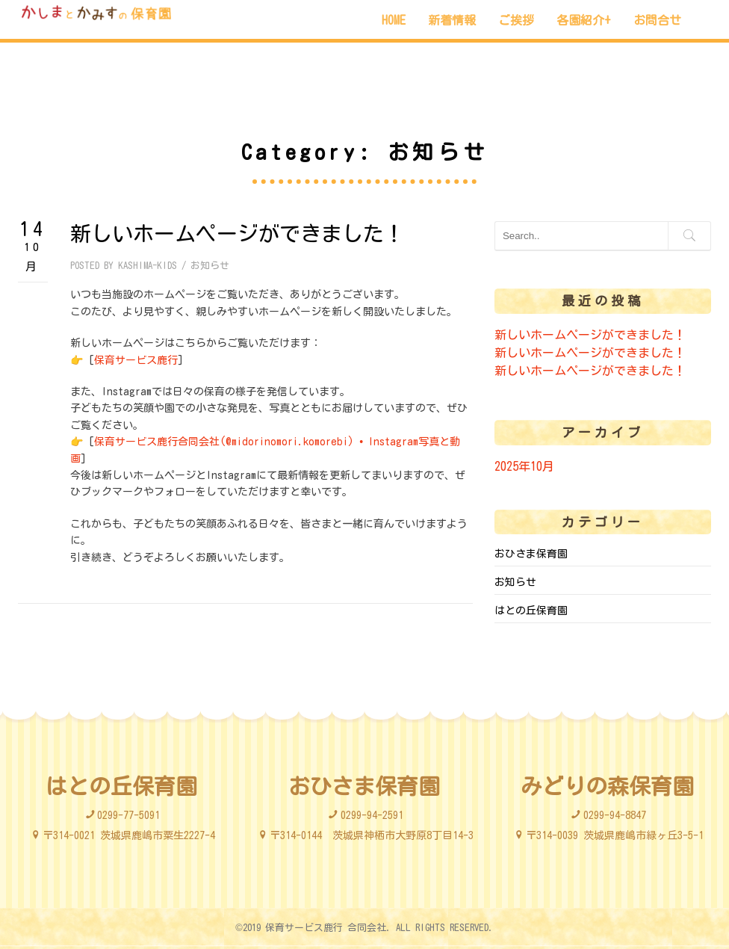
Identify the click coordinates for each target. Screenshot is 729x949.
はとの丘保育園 (531, 610)
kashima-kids (147, 266)
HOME (394, 20)
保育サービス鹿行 (136, 360)
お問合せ (657, 20)
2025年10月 (524, 466)
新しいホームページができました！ (237, 233)
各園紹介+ (583, 20)
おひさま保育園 (531, 553)
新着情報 (452, 20)
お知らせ (209, 266)
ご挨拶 (516, 20)
